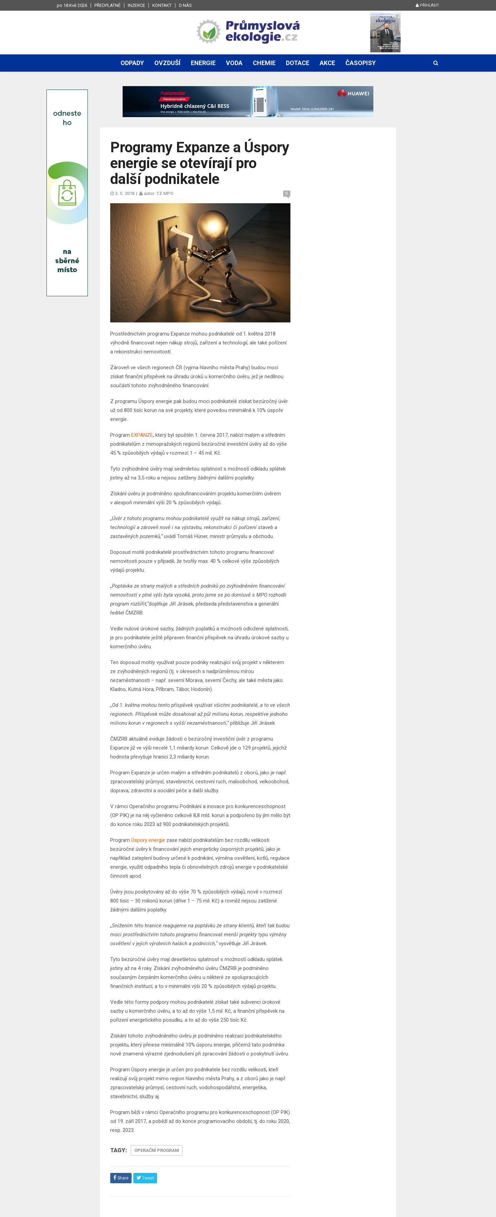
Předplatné (107, 5)
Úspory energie (148, 840)
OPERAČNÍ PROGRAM (156, 1150)
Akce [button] (327, 62)
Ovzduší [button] (167, 62)
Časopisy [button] (360, 62)
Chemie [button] (264, 62)
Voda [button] (234, 62)
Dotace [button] (297, 62)
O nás (185, 5)
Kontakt (162, 5)
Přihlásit (427, 5)
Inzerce (136, 5)
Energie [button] (203, 62)
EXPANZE (142, 435)
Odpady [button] (132, 62)
